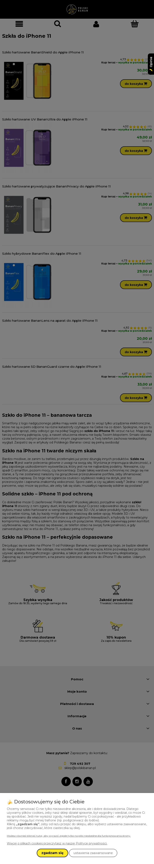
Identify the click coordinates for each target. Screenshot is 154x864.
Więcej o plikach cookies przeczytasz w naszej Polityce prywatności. (57, 843)
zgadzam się (52, 853)
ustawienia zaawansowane (93, 853)
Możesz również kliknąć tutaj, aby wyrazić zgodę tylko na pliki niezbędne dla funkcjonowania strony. (69, 835)
